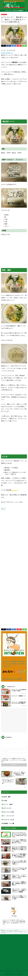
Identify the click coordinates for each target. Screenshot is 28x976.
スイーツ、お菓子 (8, 804)
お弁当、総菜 (4, 14)
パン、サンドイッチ (8, 815)
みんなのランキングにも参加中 (12, 679)
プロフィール (19, 972)
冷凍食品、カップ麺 (8, 823)
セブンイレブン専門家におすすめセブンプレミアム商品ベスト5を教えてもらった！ (14, 664)
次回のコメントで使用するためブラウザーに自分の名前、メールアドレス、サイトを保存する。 (13, 760)
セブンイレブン (7, 808)
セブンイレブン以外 (8, 812)
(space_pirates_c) (7, 53)
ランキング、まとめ (8, 819)
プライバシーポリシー (10, 972)
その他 (5, 800)
